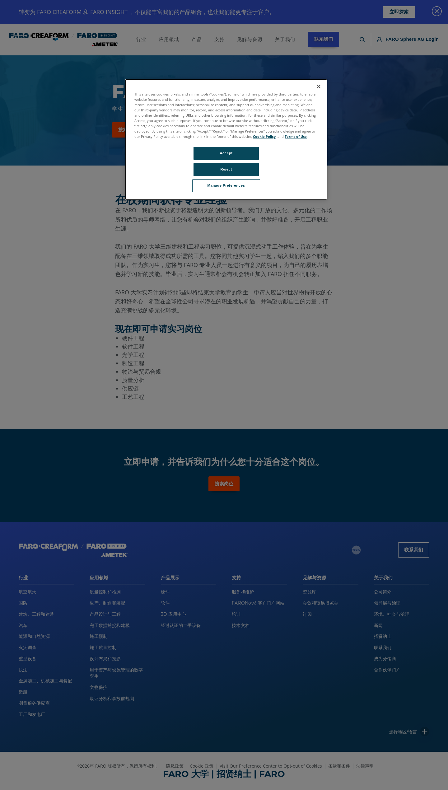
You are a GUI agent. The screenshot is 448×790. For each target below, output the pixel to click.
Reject (226, 169)
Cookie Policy (264, 136)
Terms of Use (296, 136)
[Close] (318, 86)
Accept (226, 153)
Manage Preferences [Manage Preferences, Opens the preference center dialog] (226, 185)
